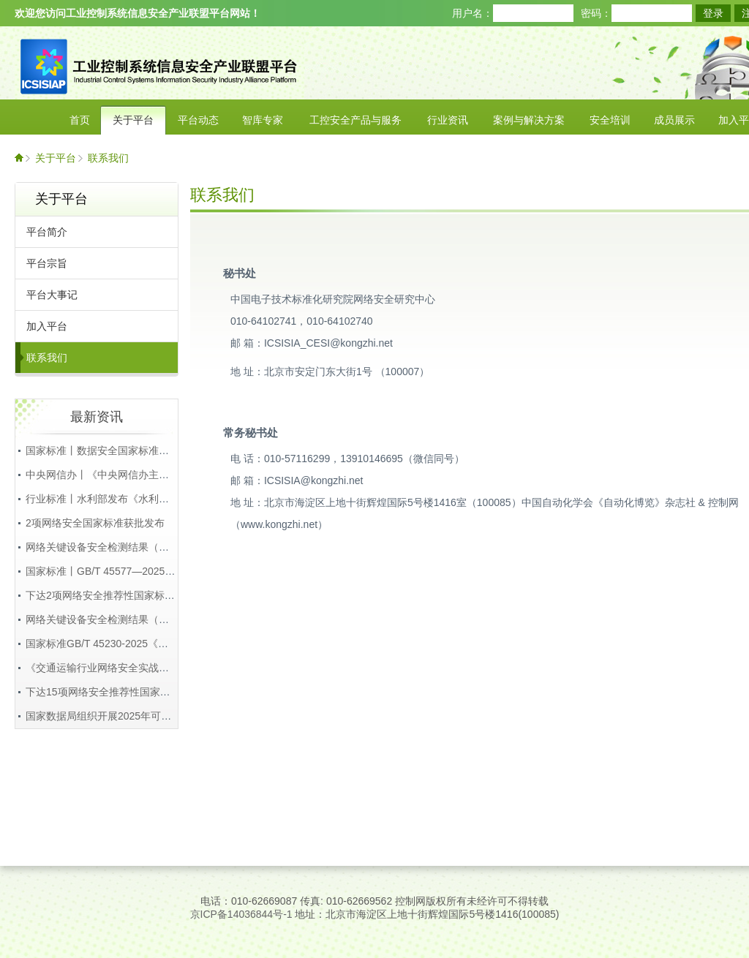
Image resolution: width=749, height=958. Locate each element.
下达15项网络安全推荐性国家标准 (103, 692)
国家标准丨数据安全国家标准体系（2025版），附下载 (150, 450)
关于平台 (133, 120)
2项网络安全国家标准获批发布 (95, 523)
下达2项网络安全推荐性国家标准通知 (110, 595)
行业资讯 (447, 120)
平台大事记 (52, 295)
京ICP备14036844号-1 (241, 914)
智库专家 (262, 120)
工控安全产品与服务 (355, 120)
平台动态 (198, 120)
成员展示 (674, 120)
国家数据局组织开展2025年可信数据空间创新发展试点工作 (160, 716)
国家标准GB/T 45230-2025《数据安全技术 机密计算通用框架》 (170, 643)
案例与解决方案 (529, 120)
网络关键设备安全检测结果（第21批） (113, 619)
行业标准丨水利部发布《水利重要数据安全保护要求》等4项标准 (172, 499)
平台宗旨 (46, 263)
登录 (713, 13)
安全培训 (610, 120)
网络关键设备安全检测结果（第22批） (113, 547)
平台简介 (46, 232)
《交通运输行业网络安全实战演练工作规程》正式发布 (148, 668)
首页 (79, 120)
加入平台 (46, 326)
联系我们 (108, 158)
